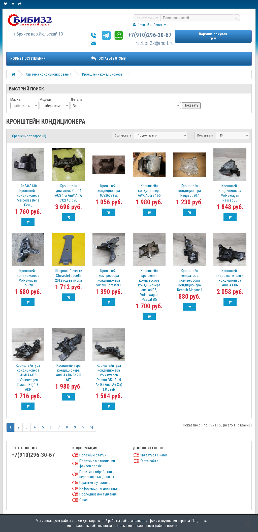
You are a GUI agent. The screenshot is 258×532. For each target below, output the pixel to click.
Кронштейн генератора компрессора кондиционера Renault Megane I (189, 280)
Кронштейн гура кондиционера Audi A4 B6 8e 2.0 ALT (68, 372)
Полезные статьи (92, 455)
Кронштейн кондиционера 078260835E (109, 191)
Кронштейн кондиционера (102, 74)
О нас (83, 500)
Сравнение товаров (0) (29, 136)
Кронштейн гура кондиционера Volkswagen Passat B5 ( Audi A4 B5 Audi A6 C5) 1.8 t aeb (108, 377)
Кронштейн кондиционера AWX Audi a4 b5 (149, 191)
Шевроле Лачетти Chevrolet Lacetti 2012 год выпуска (68, 276)
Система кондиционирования (48, 74)
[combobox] (24, 105)
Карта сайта (149, 461)
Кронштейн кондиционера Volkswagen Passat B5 (230, 193)
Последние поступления (98, 494)
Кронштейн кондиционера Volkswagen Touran (28, 278)
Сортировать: (123, 135)
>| (91, 427)
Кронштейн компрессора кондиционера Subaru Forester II (108, 278)
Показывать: (205, 135)
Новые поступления (28, 58)
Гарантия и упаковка (94, 482)
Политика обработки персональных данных (96, 474)
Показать (191, 105)
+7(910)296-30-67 (150, 35)
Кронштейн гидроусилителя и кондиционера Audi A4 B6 (229, 278)
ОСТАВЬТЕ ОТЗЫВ (108, 58)
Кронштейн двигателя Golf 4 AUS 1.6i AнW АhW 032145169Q (68, 193)
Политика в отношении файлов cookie (97, 463)
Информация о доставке (98, 488)
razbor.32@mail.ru (155, 43)
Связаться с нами (153, 455)
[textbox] (25, 105)
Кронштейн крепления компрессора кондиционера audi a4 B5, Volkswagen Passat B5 (149, 285)
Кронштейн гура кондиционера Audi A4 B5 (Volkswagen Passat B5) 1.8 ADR (28, 377)
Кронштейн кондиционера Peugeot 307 (189, 191)
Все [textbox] (75, 106)
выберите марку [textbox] (54, 106)
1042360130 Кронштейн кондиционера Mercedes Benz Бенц (28, 195)
